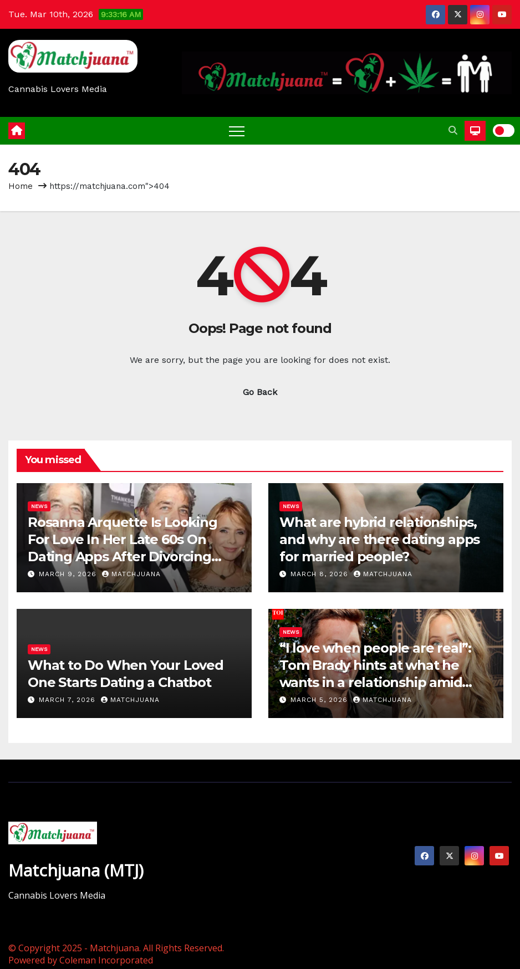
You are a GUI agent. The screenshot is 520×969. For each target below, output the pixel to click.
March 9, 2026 (69, 574)
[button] (452, 130)
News (39, 506)
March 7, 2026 (68, 700)
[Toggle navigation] (237, 130)
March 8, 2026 (320, 574)
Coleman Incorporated (106, 960)
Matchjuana (131, 574)
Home (20, 186)
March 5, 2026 (320, 700)
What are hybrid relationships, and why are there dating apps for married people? (379, 539)
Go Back (260, 392)
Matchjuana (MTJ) (76, 870)
